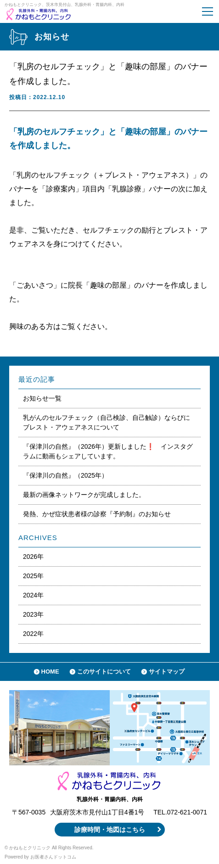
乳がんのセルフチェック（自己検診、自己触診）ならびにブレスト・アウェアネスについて (106, 422)
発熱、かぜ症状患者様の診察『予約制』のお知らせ (100, 514)
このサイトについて (104, 671)
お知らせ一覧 (42, 398)
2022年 (33, 633)
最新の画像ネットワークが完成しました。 (84, 494)
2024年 (33, 595)
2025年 (33, 576)
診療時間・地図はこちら (109, 829)
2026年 (33, 556)
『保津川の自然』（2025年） (65, 475)
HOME (50, 671)
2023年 (33, 614)
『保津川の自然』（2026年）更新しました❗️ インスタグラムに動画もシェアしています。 (108, 451)
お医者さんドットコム (53, 856)
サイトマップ (167, 671)
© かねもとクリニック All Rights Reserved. (49, 847)
